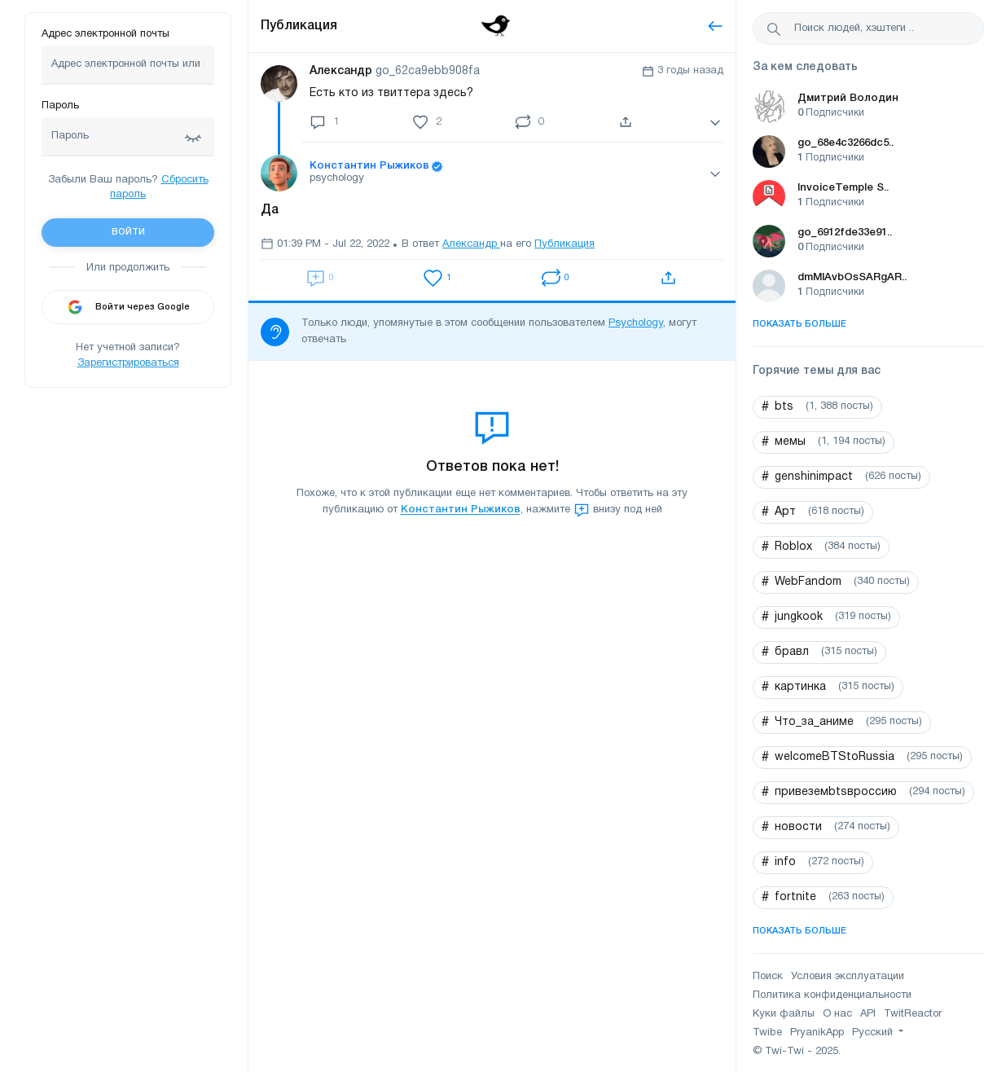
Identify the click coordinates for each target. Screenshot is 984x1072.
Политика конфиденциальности (832, 995)
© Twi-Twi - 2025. (797, 1052)
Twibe (767, 1033)
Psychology (635, 323)
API (868, 1014)
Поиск (768, 977)
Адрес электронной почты (105, 34)
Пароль (60, 106)
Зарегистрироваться (128, 363)
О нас (837, 1014)
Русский (874, 1033)
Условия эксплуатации (847, 977)
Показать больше (799, 324)
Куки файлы (784, 1014)
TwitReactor (913, 1014)
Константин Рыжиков (461, 510)
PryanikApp (817, 1033)
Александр (471, 244)
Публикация (299, 26)
